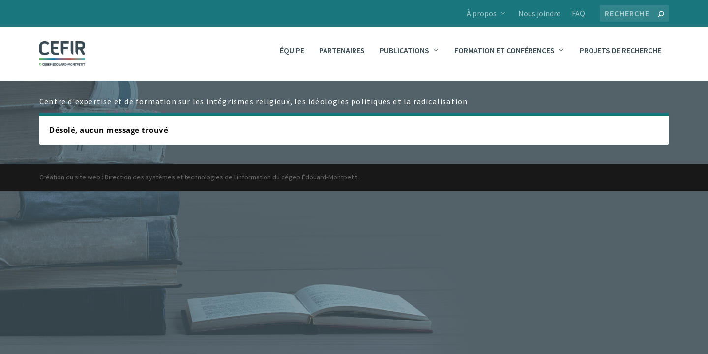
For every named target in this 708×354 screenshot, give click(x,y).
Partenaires (342, 57)
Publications (404, 57)
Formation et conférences (504, 57)
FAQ (578, 13)
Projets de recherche (620, 57)
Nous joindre (539, 13)
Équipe (292, 57)
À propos (482, 13)
